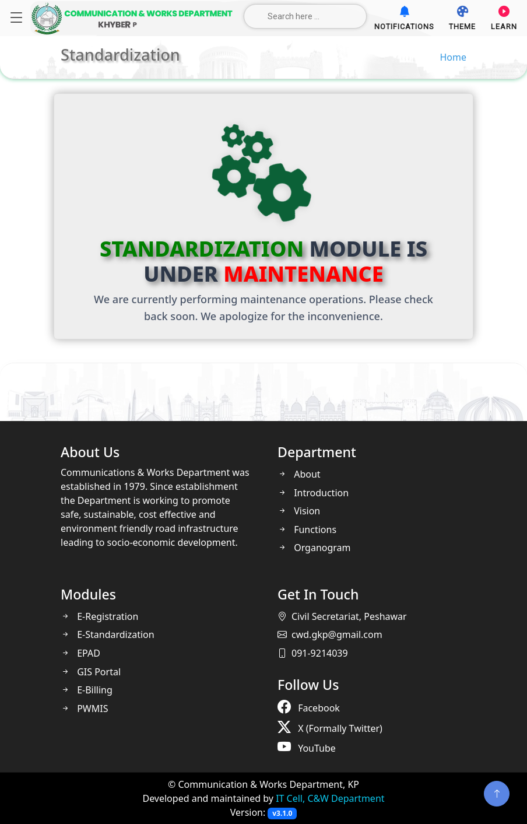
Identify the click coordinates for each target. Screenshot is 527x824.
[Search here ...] (305, 16)
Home (453, 57)
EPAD (80, 653)
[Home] (132, 18)
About (299, 474)
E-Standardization (107, 634)
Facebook (308, 706)
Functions (306, 529)
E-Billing (87, 689)
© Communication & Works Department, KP (263, 784)
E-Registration (99, 616)
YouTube (306, 747)
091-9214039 (312, 653)
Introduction (313, 492)
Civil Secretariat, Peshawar (342, 616)
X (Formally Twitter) (329, 727)
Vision (298, 510)
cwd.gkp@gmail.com (329, 634)
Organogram (314, 547)
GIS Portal (91, 671)
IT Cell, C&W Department (330, 798)
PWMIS (84, 708)
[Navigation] (16, 18)
